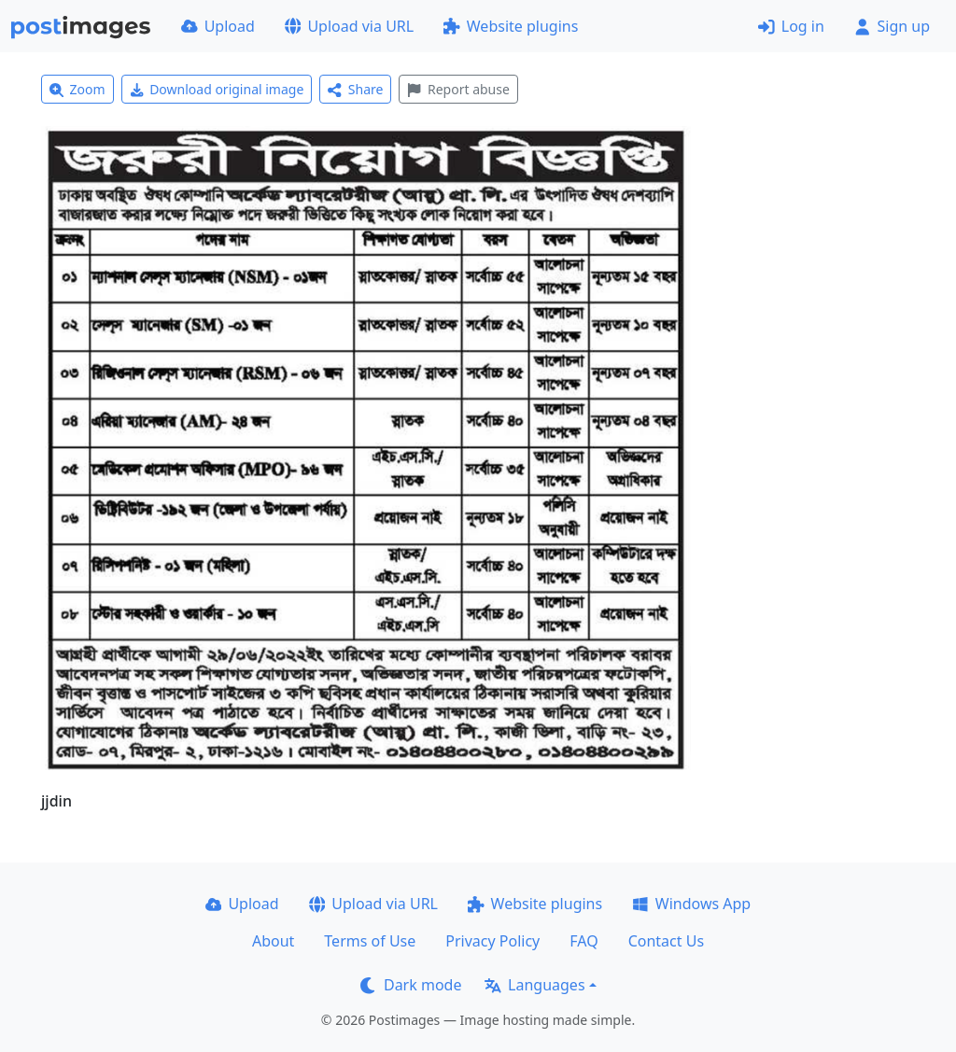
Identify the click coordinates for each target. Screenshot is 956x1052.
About (273, 941)
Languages (534, 985)
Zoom (77, 89)
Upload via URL (349, 26)
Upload (218, 26)
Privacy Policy (492, 941)
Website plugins (510, 26)
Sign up (892, 26)
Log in (791, 26)
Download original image (217, 89)
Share (355, 89)
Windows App (691, 903)
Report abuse (458, 89)
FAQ (583, 941)
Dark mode (410, 985)
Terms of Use (369, 941)
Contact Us (666, 941)
